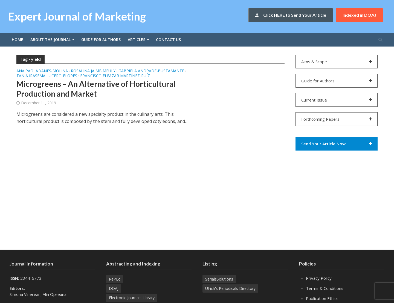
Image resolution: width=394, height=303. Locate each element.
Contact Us (168, 39)
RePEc (114, 279)
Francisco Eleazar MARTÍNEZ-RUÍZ (115, 76)
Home (17, 39)
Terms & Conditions (324, 288)
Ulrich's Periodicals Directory (230, 288)
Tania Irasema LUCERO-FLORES (46, 76)
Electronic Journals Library (132, 297)
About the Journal (50, 39)
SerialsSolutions (219, 279)
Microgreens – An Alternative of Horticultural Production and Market (96, 88)
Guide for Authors (101, 39)
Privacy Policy (319, 278)
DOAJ (113, 288)
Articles (136, 39)
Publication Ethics (322, 298)
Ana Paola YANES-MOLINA (42, 71)
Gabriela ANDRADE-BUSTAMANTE (151, 71)
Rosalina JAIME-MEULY (93, 71)
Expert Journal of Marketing (77, 16)
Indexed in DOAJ (359, 15)
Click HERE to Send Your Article (290, 15)
